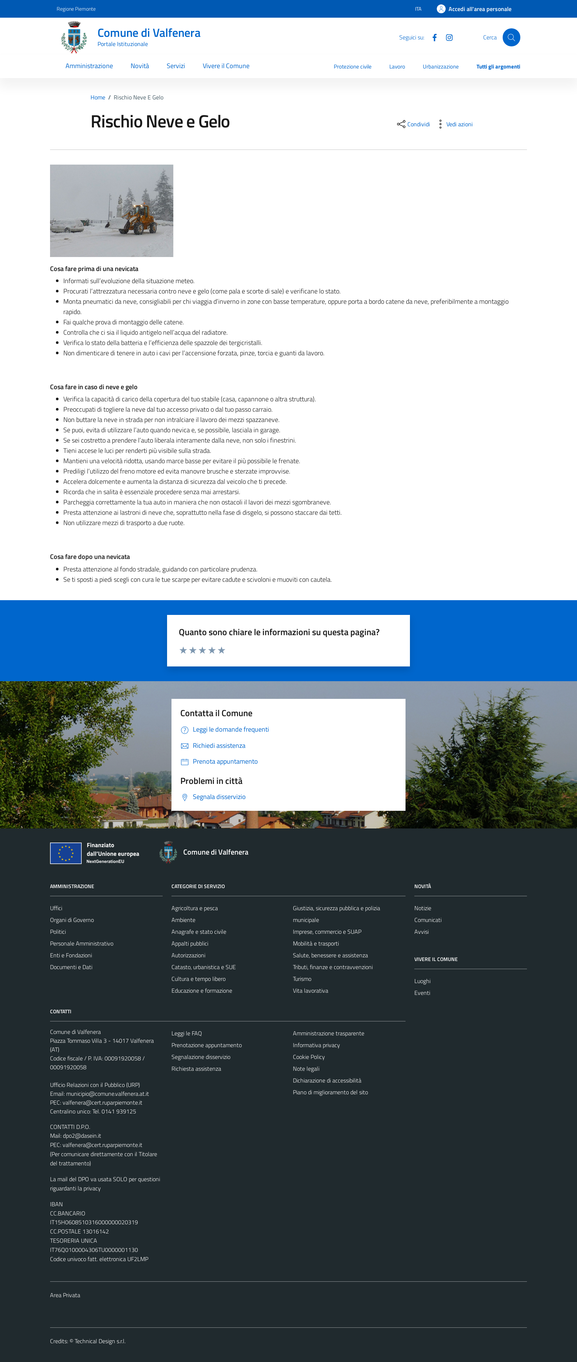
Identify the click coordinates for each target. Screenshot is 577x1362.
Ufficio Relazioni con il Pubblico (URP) (95, 1084)
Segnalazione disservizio (200, 1056)
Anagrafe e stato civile (198, 931)
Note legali (306, 1068)
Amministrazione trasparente (328, 1033)
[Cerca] (511, 37)
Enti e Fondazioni (71, 955)
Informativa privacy (316, 1045)
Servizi (176, 66)
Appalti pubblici (189, 943)
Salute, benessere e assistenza (330, 955)
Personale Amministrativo (81, 943)
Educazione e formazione (201, 990)
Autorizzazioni (188, 955)
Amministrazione (89, 66)
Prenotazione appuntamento (206, 1045)
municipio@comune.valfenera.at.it (107, 1093)
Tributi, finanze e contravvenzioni (333, 966)
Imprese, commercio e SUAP (327, 931)
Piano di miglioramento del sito (330, 1092)
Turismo (302, 978)
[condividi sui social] (413, 124)
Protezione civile (353, 66)
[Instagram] (446, 36)
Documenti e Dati (71, 966)
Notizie (422, 908)
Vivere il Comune (226, 66)
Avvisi (421, 931)
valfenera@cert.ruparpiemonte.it (102, 1102)
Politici (58, 931)
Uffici (56, 908)
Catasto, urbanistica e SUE (203, 966)
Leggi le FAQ (186, 1033)
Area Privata (65, 1295)
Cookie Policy (309, 1056)
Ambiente (183, 919)
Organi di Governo (72, 919)
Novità (140, 66)
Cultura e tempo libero (198, 978)
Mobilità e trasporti (316, 943)
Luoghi (422, 980)
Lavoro (397, 66)
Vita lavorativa (310, 990)
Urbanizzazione (441, 66)
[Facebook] (431, 36)
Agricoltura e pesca (194, 908)
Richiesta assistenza (196, 1068)
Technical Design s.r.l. (100, 1341)
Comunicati (428, 919)
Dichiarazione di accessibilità (327, 1080)
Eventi (422, 992)
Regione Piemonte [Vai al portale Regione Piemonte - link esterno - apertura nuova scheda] (76, 9)
